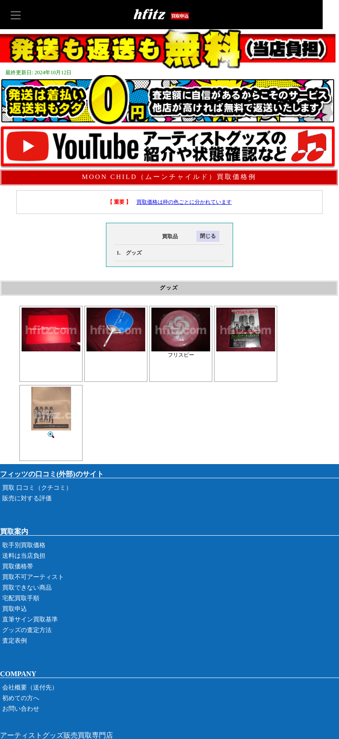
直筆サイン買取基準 (30, 619)
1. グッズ (129, 253)
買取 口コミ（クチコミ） (37, 487)
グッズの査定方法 (27, 630)
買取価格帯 (17, 566)
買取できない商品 (27, 587)
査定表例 (14, 640)
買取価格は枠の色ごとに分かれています (184, 202)
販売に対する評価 (27, 498)
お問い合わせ (20, 708)
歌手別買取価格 (23, 545)
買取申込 (14, 609)
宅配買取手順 (20, 598)
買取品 (146, 236)
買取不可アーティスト (33, 577)
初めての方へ (20, 698)
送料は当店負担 (23, 555)
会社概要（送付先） (30, 687)
